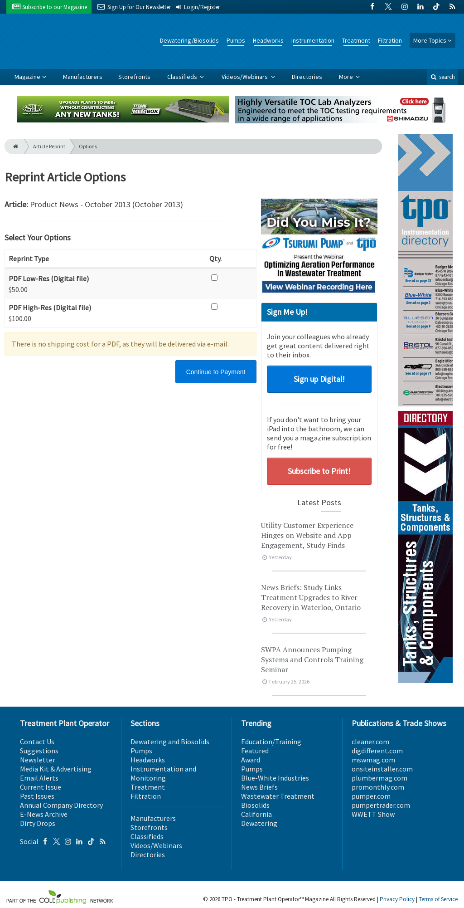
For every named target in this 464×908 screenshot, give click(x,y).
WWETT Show (373, 814)
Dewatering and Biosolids (169, 741)
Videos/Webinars (245, 77)
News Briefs (259, 786)
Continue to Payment (216, 372)
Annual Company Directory (61, 805)
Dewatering (259, 823)
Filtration (390, 40)
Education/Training (271, 741)
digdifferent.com (377, 750)
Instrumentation (312, 40)
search (442, 77)
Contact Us (37, 741)
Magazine (27, 77)
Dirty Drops (37, 823)
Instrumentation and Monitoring (163, 773)
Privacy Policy (397, 899)
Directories (307, 77)
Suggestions (39, 750)
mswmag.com (373, 759)
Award (250, 759)
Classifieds (182, 77)
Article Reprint (49, 146)
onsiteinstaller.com (382, 768)
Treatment (356, 40)
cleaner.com (370, 741)
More (346, 77)
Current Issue (40, 786)
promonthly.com (378, 786)
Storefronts (134, 77)
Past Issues (37, 796)
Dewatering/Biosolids (189, 40)
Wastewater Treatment (277, 796)
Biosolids (255, 805)
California (256, 814)
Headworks (268, 40)
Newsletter (37, 759)
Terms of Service (438, 899)
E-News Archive (44, 814)
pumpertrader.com (381, 805)
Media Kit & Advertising (56, 768)
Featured (255, 750)
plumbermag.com (379, 777)
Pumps (236, 40)
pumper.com (371, 796)
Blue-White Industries (275, 777)
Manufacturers (82, 77)
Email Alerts (39, 777)
